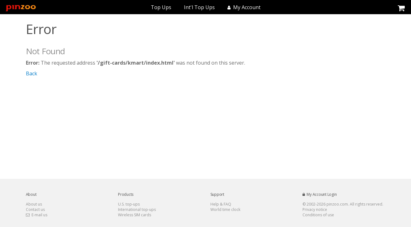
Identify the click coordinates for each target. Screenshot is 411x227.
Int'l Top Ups (199, 7)
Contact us (35, 209)
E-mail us (36, 215)
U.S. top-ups (129, 204)
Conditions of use (318, 215)
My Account (244, 7)
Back (31, 73)
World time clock (225, 209)
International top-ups (137, 209)
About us (34, 204)
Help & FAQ (220, 204)
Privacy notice (314, 209)
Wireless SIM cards (134, 215)
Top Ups (161, 7)
